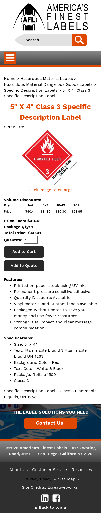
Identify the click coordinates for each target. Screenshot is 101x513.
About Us (18, 469)
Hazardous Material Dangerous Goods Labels (48, 84)
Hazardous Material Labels (46, 78)
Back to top (50, 507)
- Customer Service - (49, 469)
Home (9, 78)
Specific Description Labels (30, 90)
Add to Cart (24, 251)
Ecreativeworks (62, 487)
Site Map (66, 479)
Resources (82, 469)
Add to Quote (24, 265)
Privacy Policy (38, 479)
